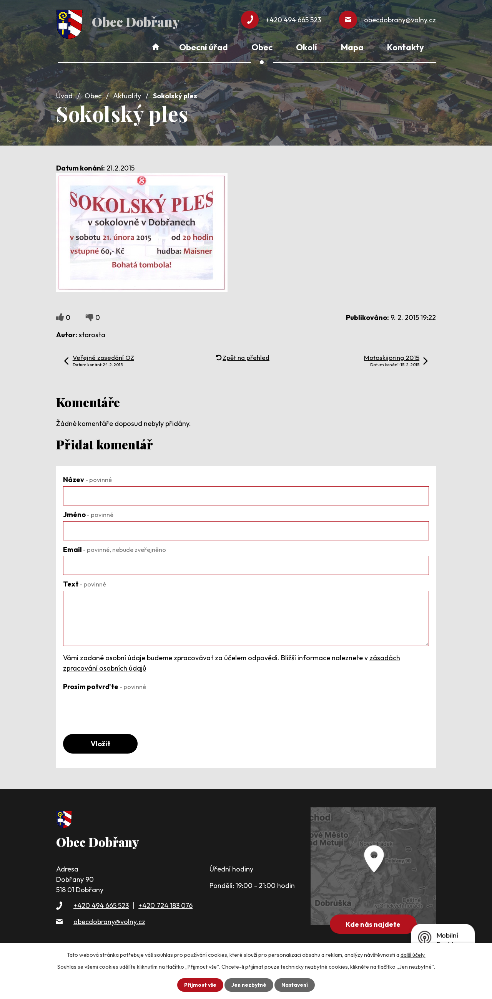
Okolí (306, 47)
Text (84, 582)
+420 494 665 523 (101, 904)
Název (87, 478)
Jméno (88, 513)
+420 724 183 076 (165, 904)
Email (114, 547)
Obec (93, 94)
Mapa (352, 47)
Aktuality (127, 94)
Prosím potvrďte (104, 685)
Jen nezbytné (249, 984)
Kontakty (405, 47)
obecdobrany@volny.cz (109, 920)
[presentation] (121, 707)
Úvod (64, 94)
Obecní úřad (203, 47)
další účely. (413, 954)
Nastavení (295, 984)
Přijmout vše (199, 984)
